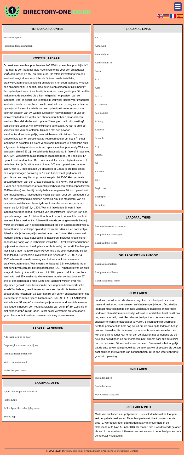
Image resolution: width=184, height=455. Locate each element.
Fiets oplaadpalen (13, 37)
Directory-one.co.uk (72, 450)
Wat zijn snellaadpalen (107, 394)
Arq (97, 146)
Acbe (97, 87)
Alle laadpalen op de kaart (17, 336)
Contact (134, 450)
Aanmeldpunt (102, 54)
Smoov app (10, 416)
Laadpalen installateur (106, 272)
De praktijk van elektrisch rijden (21, 345)
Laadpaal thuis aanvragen (108, 234)
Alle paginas (101, 112)
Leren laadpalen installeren (18, 353)
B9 (96, 163)
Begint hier (101, 204)
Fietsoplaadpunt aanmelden (18, 45)
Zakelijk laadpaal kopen (107, 280)
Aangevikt (100, 45)
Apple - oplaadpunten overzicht (20, 391)
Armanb (99, 137)
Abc (97, 79)
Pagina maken (92, 450)
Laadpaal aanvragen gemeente (111, 226)
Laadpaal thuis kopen (106, 242)
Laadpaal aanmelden (106, 263)
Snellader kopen (103, 377)
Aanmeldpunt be (103, 62)
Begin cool (100, 188)
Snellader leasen (103, 386)
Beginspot (100, 196)
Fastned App (10, 399)
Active (98, 96)
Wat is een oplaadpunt (15, 361)
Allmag (99, 121)
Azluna (99, 154)
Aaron (98, 70)
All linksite (101, 104)
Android (99, 129)
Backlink (99, 171)
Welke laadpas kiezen (15, 370)
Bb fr (97, 179)
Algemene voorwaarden (114, 450)
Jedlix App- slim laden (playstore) (22, 408)
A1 (96, 37)
